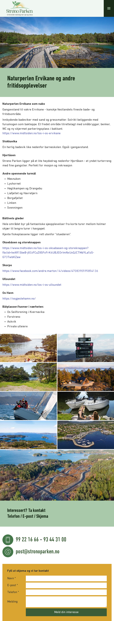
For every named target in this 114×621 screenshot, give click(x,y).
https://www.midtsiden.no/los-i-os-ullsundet (31, 284)
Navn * (11, 578)
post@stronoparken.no (37, 552)
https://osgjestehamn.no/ (19, 298)
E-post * (12, 585)
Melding (12, 601)
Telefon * (13, 592)
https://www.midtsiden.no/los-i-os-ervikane (31, 133)
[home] (19, 8)
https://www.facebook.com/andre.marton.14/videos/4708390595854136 (50, 271)
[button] (109, 8)
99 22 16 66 (27, 540)
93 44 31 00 (54, 540)
